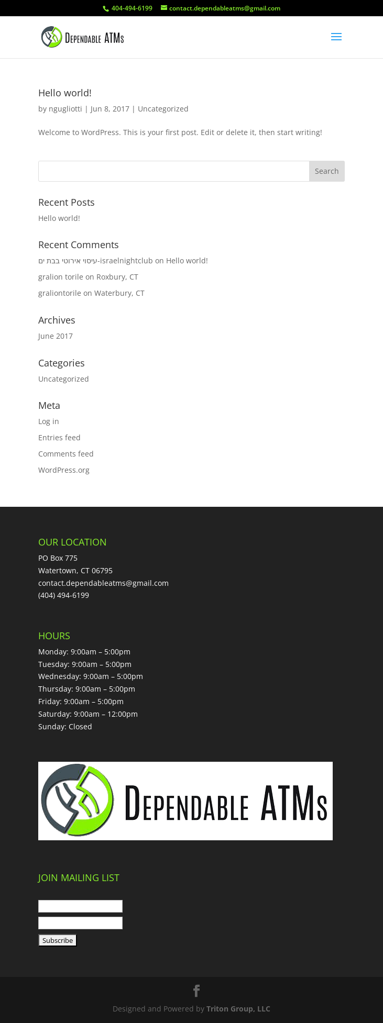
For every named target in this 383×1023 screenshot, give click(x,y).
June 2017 (55, 336)
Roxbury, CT (117, 277)
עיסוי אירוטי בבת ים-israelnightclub (95, 260)
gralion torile (60, 277)
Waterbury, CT (119, 293)
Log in (48, 421)
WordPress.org (64, 470)
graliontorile (59, 293)
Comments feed (66, 454)
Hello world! (65, 92)
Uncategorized (163, 109)
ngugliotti (65, 109)
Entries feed (59, 437)
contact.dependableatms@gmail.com (103, 583)
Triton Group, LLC (238, 1009)
